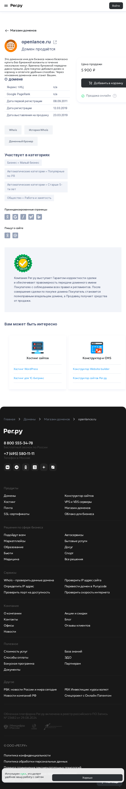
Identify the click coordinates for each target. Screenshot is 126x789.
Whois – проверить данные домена (29, 580)
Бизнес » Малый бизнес (23, 162)
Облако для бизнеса (79, 514)
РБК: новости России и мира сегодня (30, 689)
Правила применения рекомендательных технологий (42, 767)
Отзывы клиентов (77, 625)
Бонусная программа (19, 663)
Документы (12, 669)
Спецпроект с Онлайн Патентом (88, 695)
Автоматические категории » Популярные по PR (35, 174)
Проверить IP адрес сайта (83, 580)
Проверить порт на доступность (27, 592)
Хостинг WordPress (26, 369)
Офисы (9, 625)
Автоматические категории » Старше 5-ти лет (34, 187)
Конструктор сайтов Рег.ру (90, 378)
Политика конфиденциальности (27, 755)
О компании (13, 613)
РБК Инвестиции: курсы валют (87, 689)
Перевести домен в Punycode (86, 586)
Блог (68, 619)
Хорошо (87, 777)
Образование (13, 547)
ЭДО (68, 657)
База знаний (73, 651)
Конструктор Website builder (91, 369)
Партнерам (73, 663)
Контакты (11, 619)
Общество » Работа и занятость (29, 198)
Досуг (69, 547)
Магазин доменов (23, 30)
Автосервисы (74, 535)
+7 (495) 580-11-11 (19, 453)
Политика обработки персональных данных (35, 761)
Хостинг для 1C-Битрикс (29, 378)
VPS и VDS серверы (78, 502)
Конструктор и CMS (97, 358)
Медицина (11, 559)
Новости (10, 631)
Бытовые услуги (76, 541)
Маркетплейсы (15, 541)
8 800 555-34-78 (18, 443)
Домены (10, 496)
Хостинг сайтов (37, 358)
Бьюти (8, 553)
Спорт (69, 553)
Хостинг (9, 502)
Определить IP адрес (19, 586)
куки (23, 773)
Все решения (74, 559)
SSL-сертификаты (16, 514)
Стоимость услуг (15, 651)
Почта (8, 508)
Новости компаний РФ (20, 695)
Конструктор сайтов (79, 496)
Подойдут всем (15, 535)
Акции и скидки (76, 613)
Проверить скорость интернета (87, 592)
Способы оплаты (16, 657)
